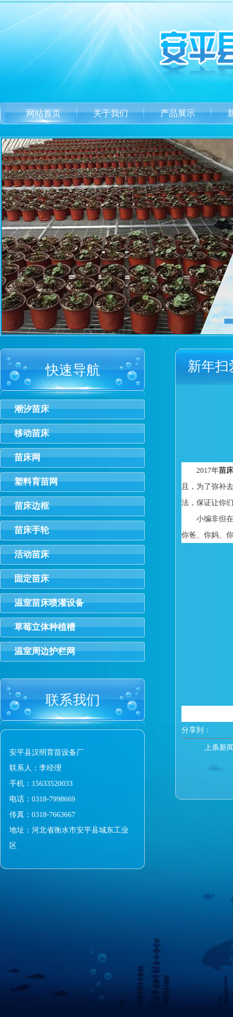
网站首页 (43, 113)
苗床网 (27, 457)
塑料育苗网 (36, 481)
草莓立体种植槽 (44, 627)
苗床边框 (31, 506)
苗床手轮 (31, 530)
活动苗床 (31, 554)
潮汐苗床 (31, 409)
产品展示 (177, 113)
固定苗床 (31, 578)
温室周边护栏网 (44, 651)
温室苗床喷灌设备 (49, 603)
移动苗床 (31, 433)
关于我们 (110, 113)
